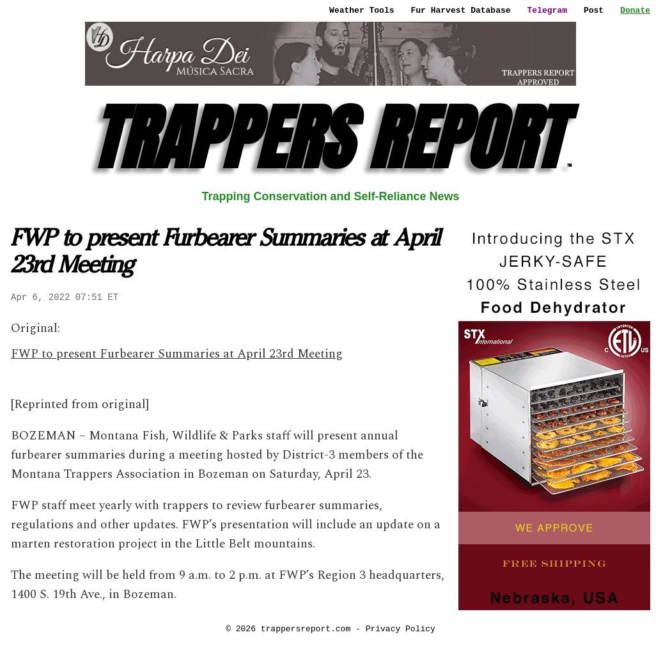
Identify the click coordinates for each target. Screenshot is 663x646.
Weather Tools (361, 10)
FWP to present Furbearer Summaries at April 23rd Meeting (177, 354)
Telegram (547, 10)
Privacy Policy (400, 628)
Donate (635, 10)
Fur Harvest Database (461, 10)
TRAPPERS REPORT (331, 138)
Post (594, 10)
